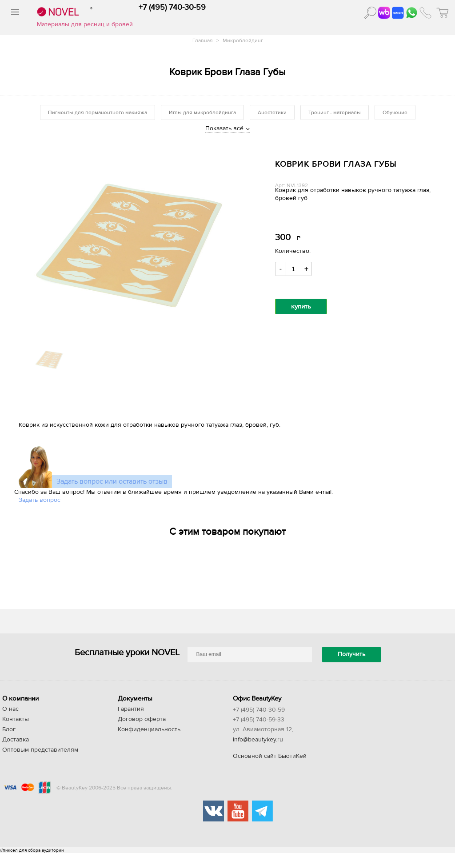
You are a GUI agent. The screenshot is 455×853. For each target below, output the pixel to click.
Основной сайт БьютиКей (270, 756)
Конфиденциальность (149, 729)
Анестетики (272, 112)
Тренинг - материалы (334, 112)
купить (301, 306)
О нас (10, 709)
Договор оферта (142, 719)
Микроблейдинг (243, 40)
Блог (9, 729)
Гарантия (131, 709)
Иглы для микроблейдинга (202, 112)
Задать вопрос (39, 500)
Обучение (395, 112)
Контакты (15, 719)
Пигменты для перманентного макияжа (97, 112)
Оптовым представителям (40, 750)
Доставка (15, 740)
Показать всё (224, 128)
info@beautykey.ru (258, 740)
